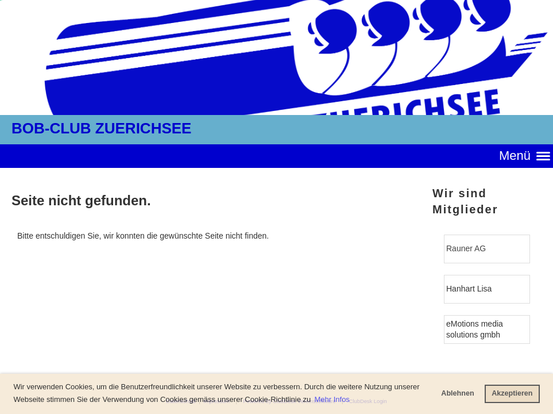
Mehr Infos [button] (331, 399)
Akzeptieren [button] (512, 393)
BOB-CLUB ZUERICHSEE (101, 128)
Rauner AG (466, 248)
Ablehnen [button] (457, 393)
